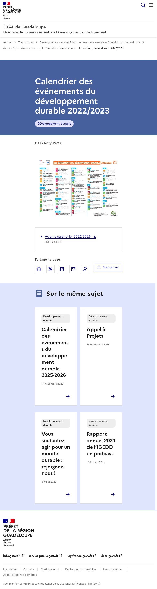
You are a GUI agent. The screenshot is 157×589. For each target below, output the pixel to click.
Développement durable (54, 123)
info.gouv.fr (11, 556)
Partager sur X (50, 269)
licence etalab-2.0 (86, 584)
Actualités (9, 48)
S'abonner (108, 267)
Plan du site (10, 569)
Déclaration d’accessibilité (80, 569)
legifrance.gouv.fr (79, 556)
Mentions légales (113, 569)
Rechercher (143, 5)
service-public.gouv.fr (43, 556)
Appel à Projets (96, 333)
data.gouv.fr (109, 556)
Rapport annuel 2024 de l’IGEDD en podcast (101, 443)
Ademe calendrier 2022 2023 (68, 236)
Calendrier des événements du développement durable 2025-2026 (54, 352)
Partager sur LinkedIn (62, 269)
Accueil (7, 42)
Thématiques (26, 42)
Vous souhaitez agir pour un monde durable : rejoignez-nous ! (55, 453)
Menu (151, 5)
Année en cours (30, 48)
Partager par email (73, 269)
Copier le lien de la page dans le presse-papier (85, 269)
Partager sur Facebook (39, 269)
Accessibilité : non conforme (20, 575)
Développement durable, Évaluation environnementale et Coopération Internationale (90, 42)
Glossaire (28, 569)
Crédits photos (49, 569)
